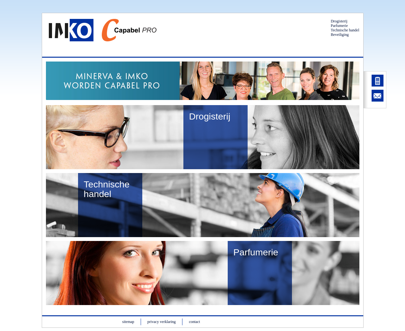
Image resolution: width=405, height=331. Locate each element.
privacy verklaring (161, 321)
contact (194, 321)
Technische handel (345, 30)
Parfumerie (339, 25)
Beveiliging (340, 34)
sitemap (128, 321)
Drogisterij (339, 21)
